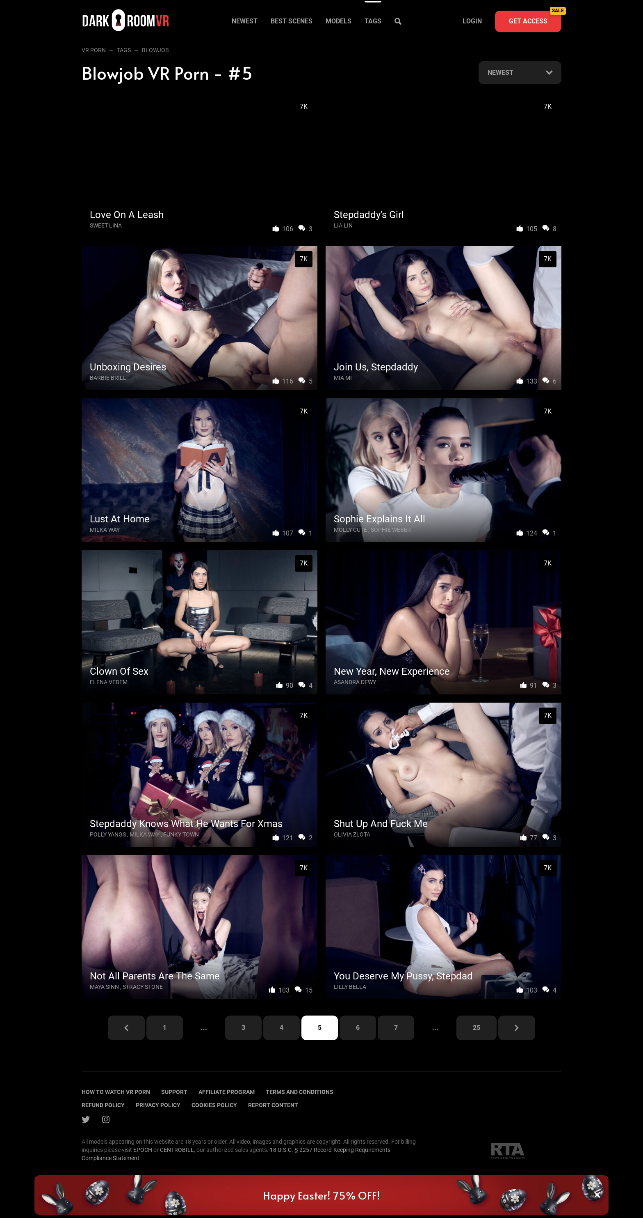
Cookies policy (214, 1105)
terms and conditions (299, 1092)
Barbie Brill (108, 378)
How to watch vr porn (116, 1092)
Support (174, 1092)
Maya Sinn (104, 987)
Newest (245, 21)
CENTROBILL (177, 1150)
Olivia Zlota (352, 834)
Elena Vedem (109, 682)
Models (338, 21)
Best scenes (291, 21)
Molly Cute (350, 529)
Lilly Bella (350, 987)
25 (476, 1028)
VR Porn (94, 50)
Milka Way (105, 529)
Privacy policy (158, 1105)
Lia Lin (343, 225)
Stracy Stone (143, 987)
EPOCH (142, 1150)
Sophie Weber (391, 529)
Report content (273, 1105)
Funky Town (181, 834)
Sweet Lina (106, 225)
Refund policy (103, 1105)
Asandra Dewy (355, 682)
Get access (535, 18)
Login (472, 21)
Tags (373, 21)
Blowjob (155, 50)
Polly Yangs (108, 834)
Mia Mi (343, 378)
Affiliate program (226, 1092)
